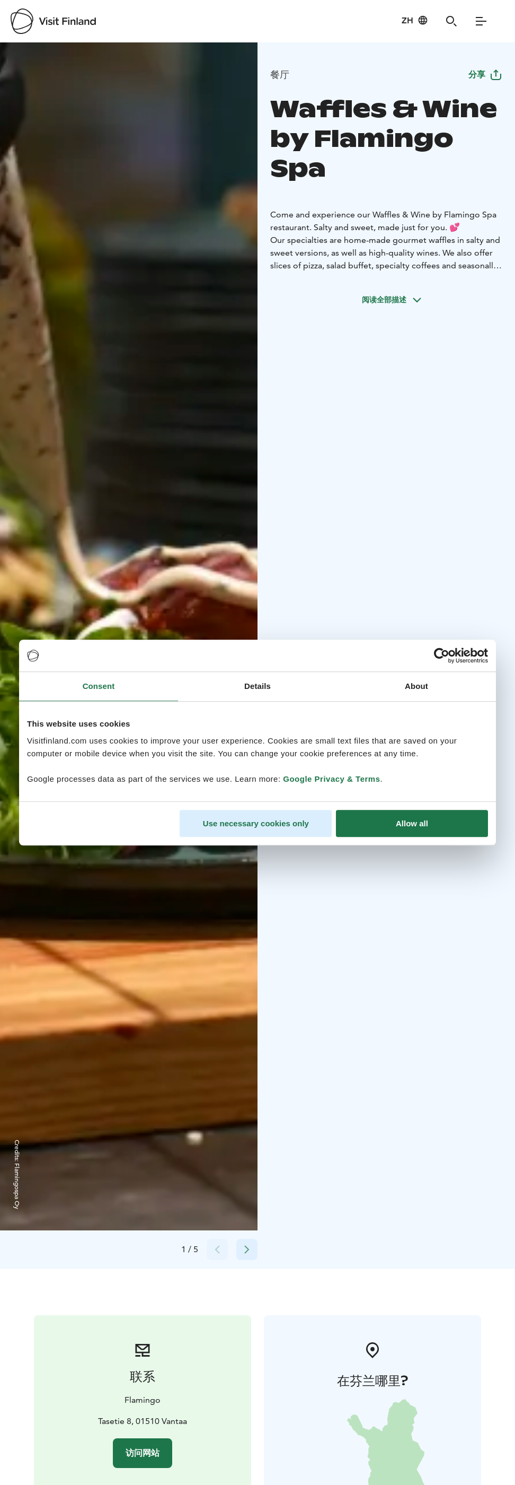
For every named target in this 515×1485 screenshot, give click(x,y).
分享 (485, 74)
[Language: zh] (414, 20)
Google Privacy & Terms (331, 778)
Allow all (412, 823)
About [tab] (416, 686)
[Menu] (481, 21)
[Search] (451, 21)
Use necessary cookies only (256, 823)
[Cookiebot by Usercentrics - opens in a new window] (441, 655)
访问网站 (142, 1453)
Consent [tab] (99, 686)
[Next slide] (247, 1249)
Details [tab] (257, 686)
